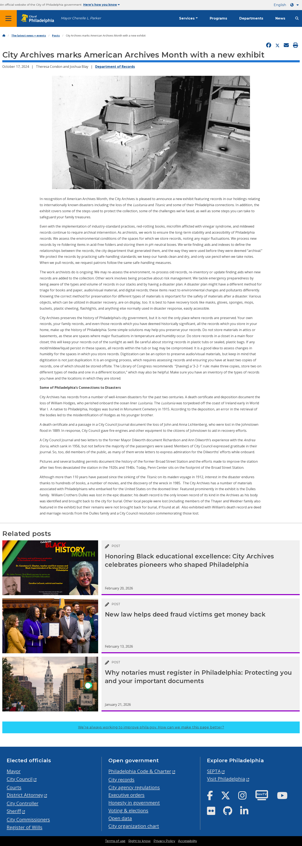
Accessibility (187, 841)
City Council (20, 779)
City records (121, 779)
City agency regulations (134, 787)
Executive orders (126, 795)
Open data (120, 818)
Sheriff (14, 811)
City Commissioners (28, 819)
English (280, 5)
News (280, 18)
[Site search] (297, 18)
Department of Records (115, 66)
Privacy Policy (164, 841)
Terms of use (115, 841)
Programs (218, 18)
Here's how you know (101, 4)
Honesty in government (134, 802)
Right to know (139, 841)
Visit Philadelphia (226, 778)
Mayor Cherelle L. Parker (81, 18)
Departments (251, 18)
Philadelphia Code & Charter (139, 771)
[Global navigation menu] (8, 18)
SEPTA (214, 771)
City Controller (22, 803)
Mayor (14, 771)
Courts (14, 787)
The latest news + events (28, 35)
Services (187, 18)
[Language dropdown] (295, 4)
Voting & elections (128, 810)
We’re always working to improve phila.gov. (151, 727)
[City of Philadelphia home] (39, 18)
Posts (56, 35)
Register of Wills (24, 827)
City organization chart (133, 826)
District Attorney (25, 795)
